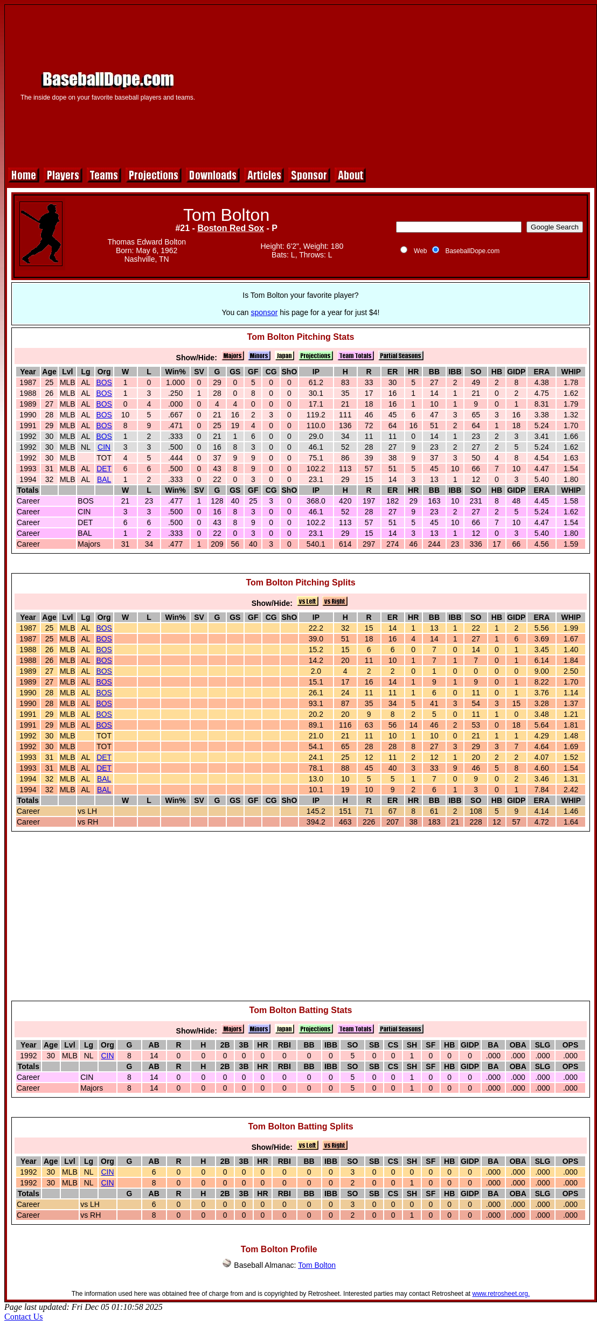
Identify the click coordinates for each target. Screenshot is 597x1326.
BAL (104, 479)
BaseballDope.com (472, 251)
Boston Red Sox (230, 228)
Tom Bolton (317, 1265)
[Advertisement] (401, 84)
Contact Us (23, 1316)
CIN (104, 447)
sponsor (264, 312)
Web (420, 251)
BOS (104, 382)
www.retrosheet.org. (501, 1293)
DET (104, 468)
